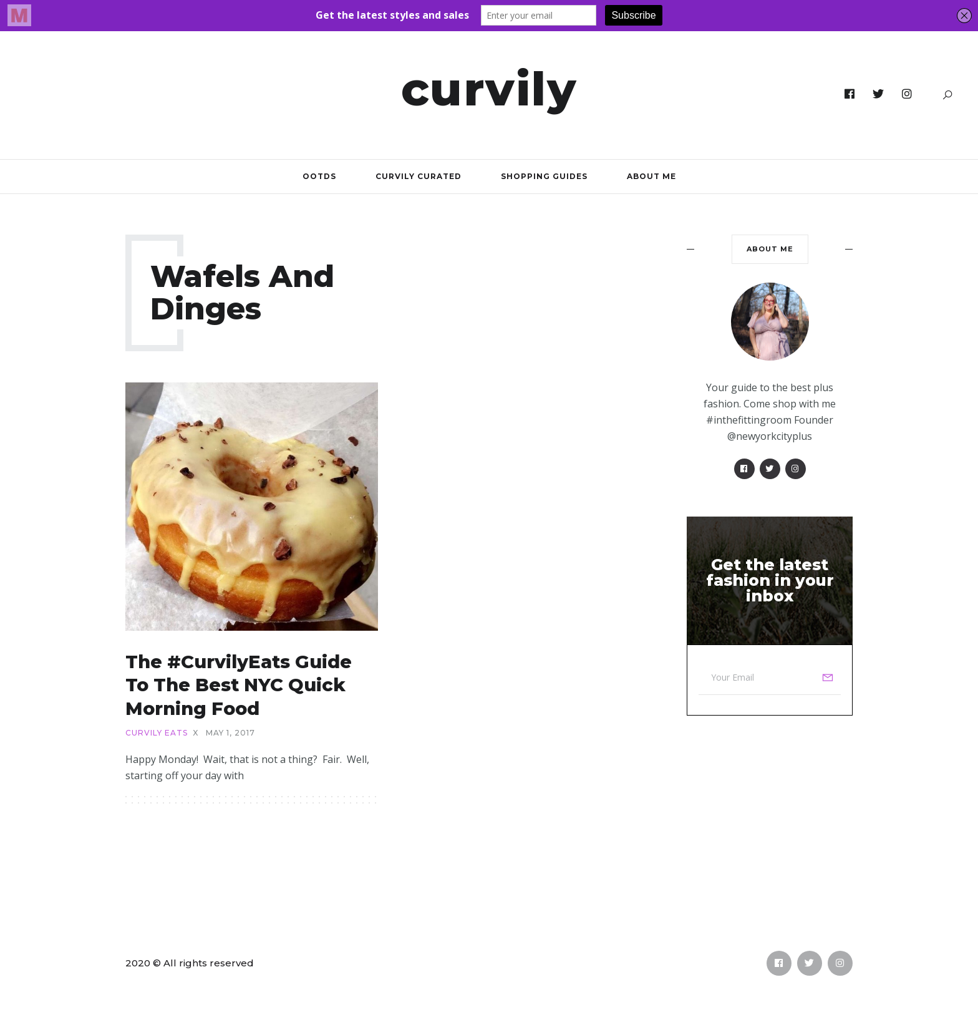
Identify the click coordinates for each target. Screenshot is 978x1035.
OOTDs (319, 176)
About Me (651, 176)
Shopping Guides (544, 176)
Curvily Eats (156, 733)
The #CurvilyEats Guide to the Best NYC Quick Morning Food (238, 685)
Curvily (489, 88)
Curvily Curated (418, 176)
